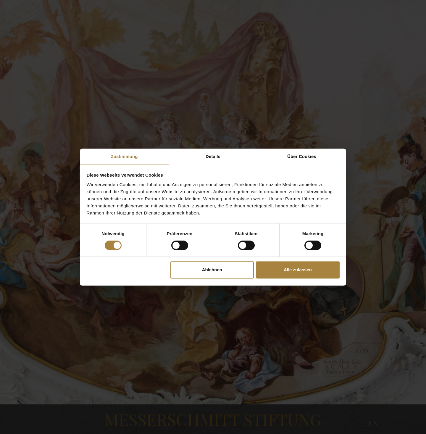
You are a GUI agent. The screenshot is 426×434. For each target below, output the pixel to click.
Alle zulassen (298, 269)
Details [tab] (213, 156)
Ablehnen (212, 269)
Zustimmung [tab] (124, 156)
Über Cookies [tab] (301, 156)
